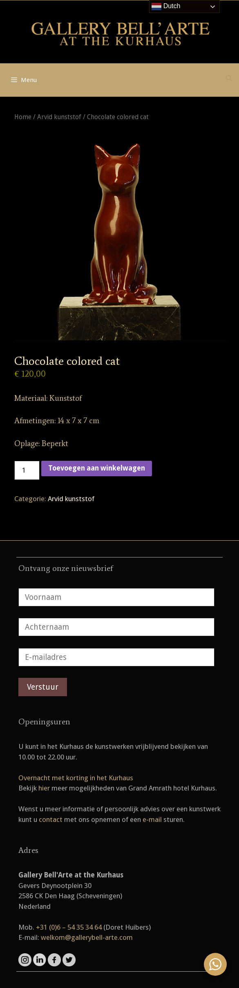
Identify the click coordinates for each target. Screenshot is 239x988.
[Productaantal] (27, 470)
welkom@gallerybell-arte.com (87, 937)
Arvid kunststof (59, 117)
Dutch (166, 6)
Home (22, 117)
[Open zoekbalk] (229, 78)
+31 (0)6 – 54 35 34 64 (69, 927)
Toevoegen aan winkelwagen (96, 468)
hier (44, 788)
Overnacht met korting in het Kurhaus (75, 778)
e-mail (152, 819)
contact (51, 819)
